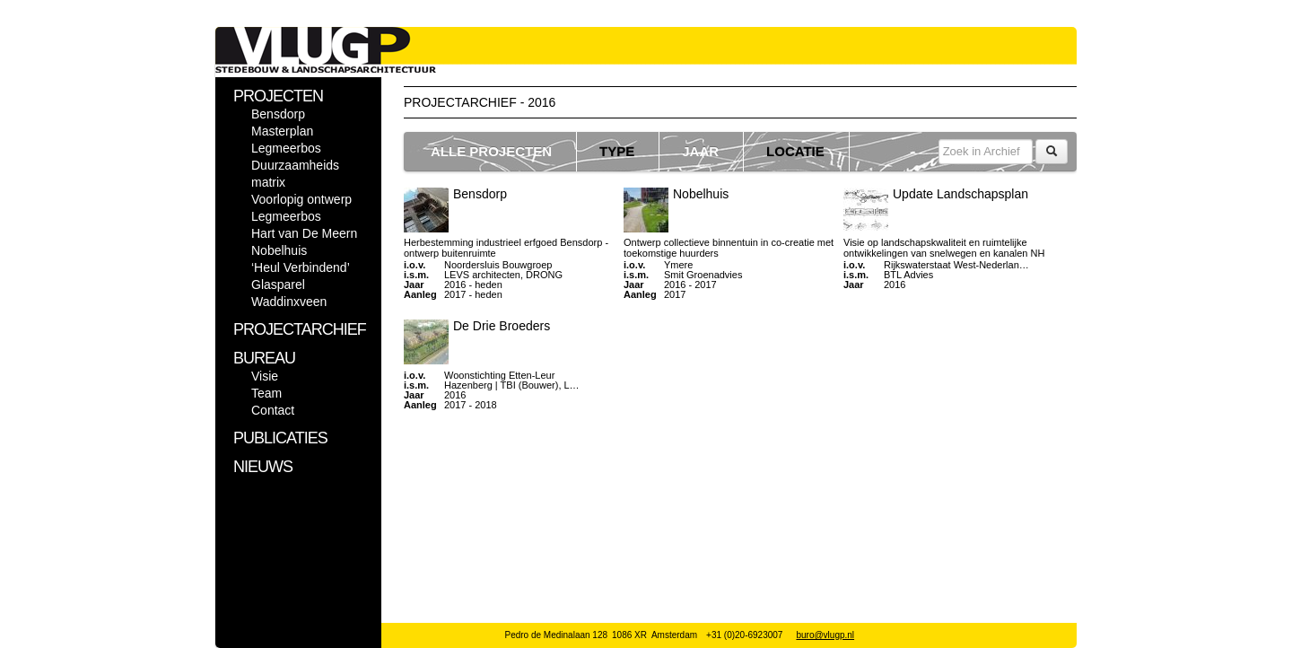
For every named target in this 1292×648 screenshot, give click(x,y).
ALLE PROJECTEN (491, 151)
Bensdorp (278, 114)
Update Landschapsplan (960, 194)
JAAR (700, 151)
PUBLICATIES (280, 438)
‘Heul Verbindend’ (300, 267)
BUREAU (264, 358)
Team (266, 393)
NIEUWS (262, 467)
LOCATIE (795, 151)
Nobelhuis (279, 250)
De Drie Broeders (501, 326)
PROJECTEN (278, 96)
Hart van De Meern (304, 233)
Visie (264, 376)
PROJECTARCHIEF (299, 329)
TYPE (616, 151)
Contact (272, 410)
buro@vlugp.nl (825, 635)
